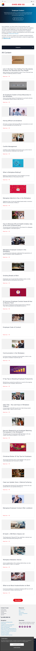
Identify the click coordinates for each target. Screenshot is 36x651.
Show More (18, 600)
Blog (20, 611)
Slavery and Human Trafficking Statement (8, 628)
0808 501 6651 (6, 38)
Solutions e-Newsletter (23, 613)
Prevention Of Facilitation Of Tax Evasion (8, 631)
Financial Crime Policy (5, 632)
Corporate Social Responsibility (6, 622)
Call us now (18, 18)
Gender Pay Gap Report (5, 627)
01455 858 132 (18, 4)
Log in (33, 1)
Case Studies (21, 612)
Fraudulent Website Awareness (6, 634)
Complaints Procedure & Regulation (7, 624)
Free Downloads (22, 609)
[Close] (32, 638)
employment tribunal (13, 33)
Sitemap (20, 614)
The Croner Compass (5, 633)
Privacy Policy (3, 623)
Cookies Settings (17, 647)
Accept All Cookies (17, 644)
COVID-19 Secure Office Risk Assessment (9, 629)
